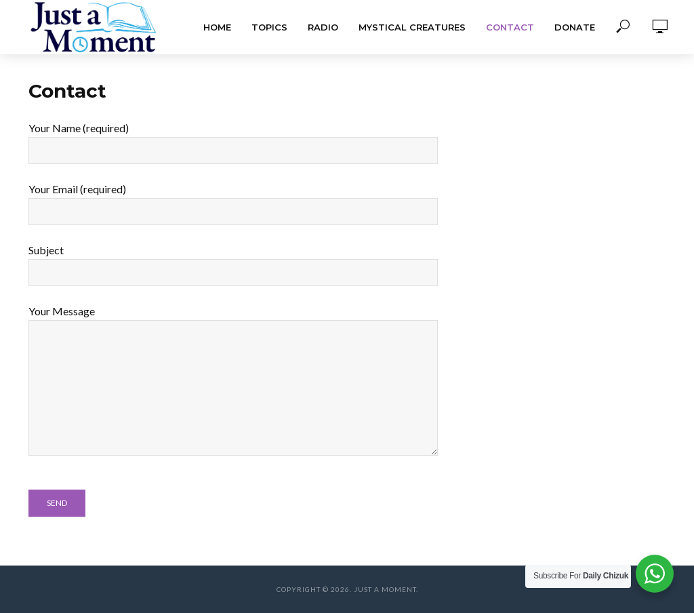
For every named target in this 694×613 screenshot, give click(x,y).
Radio (323, 27)
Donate (574, 27)
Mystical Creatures (412, 27)
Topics (269, 27)
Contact (510, 27)
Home (217, 27)
